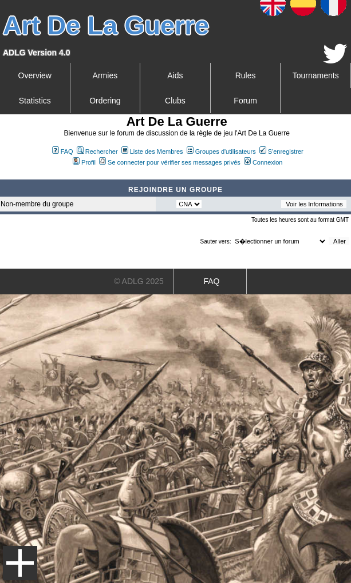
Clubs (175, 100)
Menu (20, 563)
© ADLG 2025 (139, 281)
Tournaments (316, 75)
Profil (84, 162)
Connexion (263, 162)
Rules (245, 75)
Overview (35, 75)
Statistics (35, 100)
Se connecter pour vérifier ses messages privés (169, 162)
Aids (175, 75)
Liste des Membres (152, 151)
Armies (105, 75)
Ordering (104, 100)
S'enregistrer (281, 151)
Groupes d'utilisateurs (221, 151)
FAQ (62, 151)
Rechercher (97, 151)
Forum (245, 100)
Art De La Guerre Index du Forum (4, 174)
